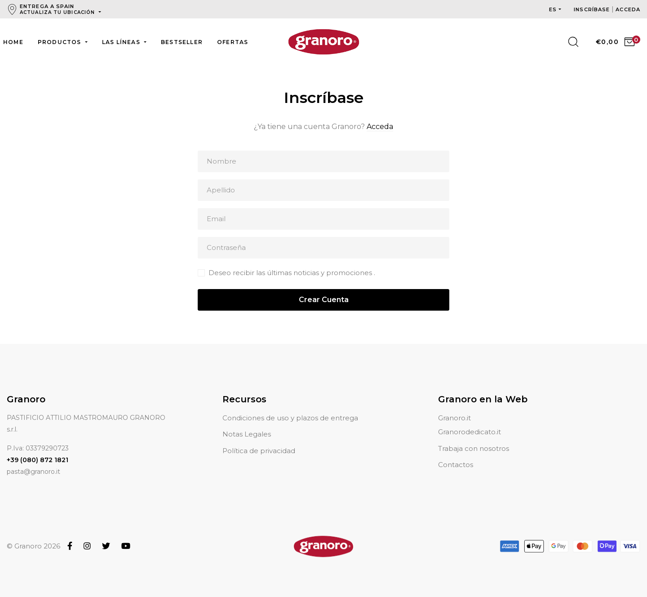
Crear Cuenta (324, 299)
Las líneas (122, 42)
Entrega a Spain (58, 9)
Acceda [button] (628, 9)
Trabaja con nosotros (473, 437)
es (553, 9)
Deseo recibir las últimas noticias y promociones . (291, 272)
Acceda (380, 126)
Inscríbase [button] (593, 9)
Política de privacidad (258, 440)
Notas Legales (246, 423)
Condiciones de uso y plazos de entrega (290, 407)
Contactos (455, 454)
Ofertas (232, 42)
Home (13, 42)
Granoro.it (454, 407)
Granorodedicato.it (469, 421)
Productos (60, 42)
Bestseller (182, 42)
